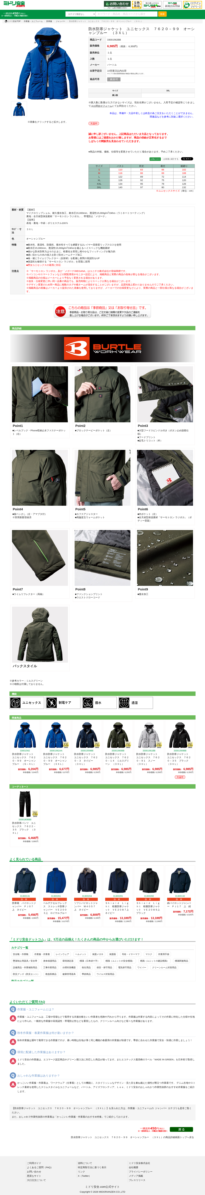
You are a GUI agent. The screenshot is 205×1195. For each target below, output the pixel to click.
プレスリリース (137, 1180)
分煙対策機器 (69, 967)
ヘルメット (80, 954)
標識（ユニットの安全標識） (119, 961)
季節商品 (86, 974)
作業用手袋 (163, 954)
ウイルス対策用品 (105, 974)
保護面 (112, 954)
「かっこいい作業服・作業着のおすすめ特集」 (79, 1116)
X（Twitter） (84, 1175)
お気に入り (155, 159)
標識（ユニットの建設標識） (154, 961)
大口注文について (36, 1180)
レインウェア (62, 954)
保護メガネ (97, 954)
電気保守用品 (124, 967)
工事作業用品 (49, 967)
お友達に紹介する (171, 159)
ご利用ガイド (34, 1163)
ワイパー (141, 967)
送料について (85, 1163)
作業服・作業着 (42, 954)
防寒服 (49, 21)
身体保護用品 (49, 961)
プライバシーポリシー (140, 1171)
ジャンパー (60, 21)
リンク (81, 1171)
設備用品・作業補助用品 (25, 967)
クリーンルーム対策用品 (164, 967)
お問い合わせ (34, 1171)
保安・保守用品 (104, 967)
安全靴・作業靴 (20, 954)
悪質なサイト (34, 1175)
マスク (149, 954)
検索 (162, 14)
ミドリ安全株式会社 (139, 1163)
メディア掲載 (136, 1175)
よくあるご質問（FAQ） (40, 1167)
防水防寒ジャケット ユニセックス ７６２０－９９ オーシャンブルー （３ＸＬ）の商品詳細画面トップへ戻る (132, 1137)
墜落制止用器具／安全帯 (25, 961)
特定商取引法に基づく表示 (92, 1167)
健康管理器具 (69, 974)
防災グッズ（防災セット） (26, 974)
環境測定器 (67, 961)
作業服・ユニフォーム (33, 21)
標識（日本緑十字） (90, 961)
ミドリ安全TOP (12, 21)
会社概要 (133, 1167)
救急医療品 (50, 974)
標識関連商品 (181, 961)
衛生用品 (86, 967)
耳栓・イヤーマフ (131, 954)
